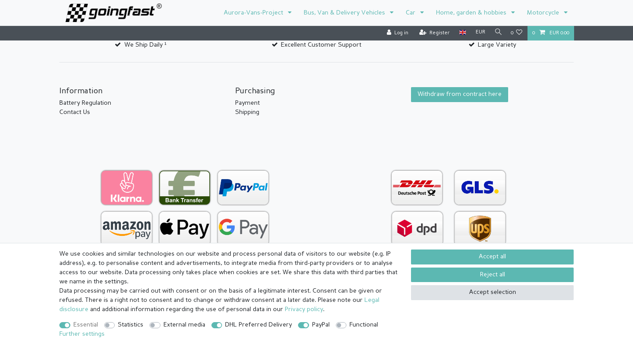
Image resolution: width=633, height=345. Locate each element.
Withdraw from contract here (460, 94)
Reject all (492, 275)
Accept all (492, 256)
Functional (363, 325)
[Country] (460, 33)
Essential (85, 325)
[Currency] (478, 33)
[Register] (432, 33)
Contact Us (74, 112)
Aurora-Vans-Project (254, 13)
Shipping (247, 112)
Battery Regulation (85, 103)
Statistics (130, 325)
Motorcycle (544, 13)
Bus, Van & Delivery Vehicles (345, 13)
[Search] (497, 33)
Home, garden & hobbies (472, 13)
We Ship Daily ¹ (145, 45)
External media (184, 325)
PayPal (321, 325)
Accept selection (492, 292)
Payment (247, 103)
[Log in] (395, 33)
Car (411, 13)
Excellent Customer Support (321, 45)
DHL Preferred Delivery (258, 325)
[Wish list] (517, 33)
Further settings (82, 334)
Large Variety (497, 45)
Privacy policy (304, 309)
